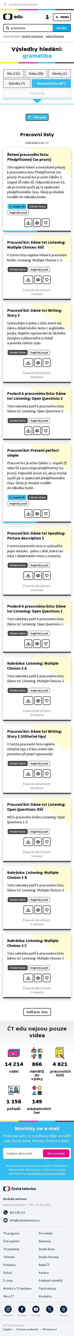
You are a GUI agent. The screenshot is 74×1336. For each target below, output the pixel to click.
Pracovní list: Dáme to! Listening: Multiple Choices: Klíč (36, 245)
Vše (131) (13, 73)
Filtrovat (40, 117)
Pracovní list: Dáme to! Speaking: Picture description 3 (36, 535)
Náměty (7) (17, 83)
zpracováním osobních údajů (46, 1173)
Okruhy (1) (59, 73)
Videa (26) (36, 73)
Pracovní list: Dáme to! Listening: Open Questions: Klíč (36, 807)
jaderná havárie (55, 36)
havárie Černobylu (32, 36)
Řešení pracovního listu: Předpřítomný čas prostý (29, 157)
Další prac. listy (37, 1012)
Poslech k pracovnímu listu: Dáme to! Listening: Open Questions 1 (36, 608)
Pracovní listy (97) (51, 83)
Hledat (62, 28)
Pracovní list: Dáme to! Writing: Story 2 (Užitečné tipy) (34, 734)
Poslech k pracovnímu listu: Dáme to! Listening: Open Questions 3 (36, 396)
